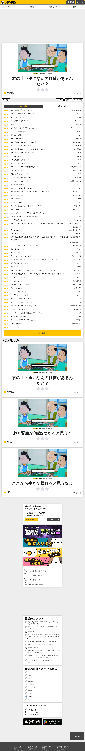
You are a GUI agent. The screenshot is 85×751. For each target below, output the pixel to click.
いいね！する (31, 710)
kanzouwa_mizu (76, 128)
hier (80, 298)
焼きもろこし (77, 192)
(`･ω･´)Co (78, 117)
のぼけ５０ (77, 288)
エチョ (28, 678)
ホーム (10, 7)
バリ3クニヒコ (76, 220)
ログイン (80, 2)
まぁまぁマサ (77, 227)
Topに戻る (77, 736)
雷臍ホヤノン (77, 209)
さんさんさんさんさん (74, 230)
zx (80, 213)
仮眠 (80, 188)
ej (80, 302)
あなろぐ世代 (30, 684)
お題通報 (68, 100)
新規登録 (71, 2)
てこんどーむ (77, 281)
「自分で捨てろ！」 (32, 632)
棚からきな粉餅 (76, 256)
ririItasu (28, 696)
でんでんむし (77, 277)
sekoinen (78, 267)
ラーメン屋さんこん (75, 206)
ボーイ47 (78, 252)
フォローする (31, 712)
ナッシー (29, 672)
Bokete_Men (77, 121)
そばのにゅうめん (75, 306)
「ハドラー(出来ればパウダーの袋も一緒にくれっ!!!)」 (40, 661)
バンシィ (78, 295)
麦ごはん (78, 320)
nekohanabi (30, 690)
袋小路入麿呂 (77, 259)
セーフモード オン (31, 519)
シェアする (6, 100)
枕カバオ (29, 681)
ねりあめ (78, 131)
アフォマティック (75, 167)
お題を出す (53, 7)
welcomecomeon (76, 110)
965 (8, 442)
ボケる (31, 7)
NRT (80, 216)
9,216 (9, 92)
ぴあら (79, 291)
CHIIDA (79, 274)
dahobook (78, 145)
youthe (79, 156)
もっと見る (42, 333)
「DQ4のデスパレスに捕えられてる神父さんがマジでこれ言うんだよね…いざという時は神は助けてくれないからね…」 (42, 637)
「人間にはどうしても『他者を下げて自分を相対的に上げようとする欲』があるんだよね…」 (42, 656)
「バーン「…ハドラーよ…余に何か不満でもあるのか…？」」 (41, 628)
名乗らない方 (77, 245)
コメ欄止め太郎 (76, 323)
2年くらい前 (77, 93)
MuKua (28, 675)
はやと (79, 263)
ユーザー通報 (78, 100)
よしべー (29, 693)
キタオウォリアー (75, 243)
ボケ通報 (59, 100)
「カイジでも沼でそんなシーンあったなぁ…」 (40, 645)
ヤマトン (78, 327)
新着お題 (45, 749)
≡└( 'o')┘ (78, 249)
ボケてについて (61, 749)
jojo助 (79, 199)
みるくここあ (77, 170)
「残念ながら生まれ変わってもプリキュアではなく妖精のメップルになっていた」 (42, 651)
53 (7, 492)
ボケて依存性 (77, 284)
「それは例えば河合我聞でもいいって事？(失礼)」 (41, 642)
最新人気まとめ (32, 749)
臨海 (80, 313)
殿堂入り (16, 749)
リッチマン (77, 184)
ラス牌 (79, 316)
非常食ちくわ (77, 309)
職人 (74, 7)
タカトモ (78, 114)
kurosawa (78, 177)
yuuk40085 (77, 124)
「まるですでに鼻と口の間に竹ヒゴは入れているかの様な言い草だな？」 (42, 623)
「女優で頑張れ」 (31, 648)
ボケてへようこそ (53, 519)
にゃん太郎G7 (76, 149)
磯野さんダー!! (76, 270)
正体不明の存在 (76, 195)
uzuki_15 (78, 135)
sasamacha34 (77, 160)
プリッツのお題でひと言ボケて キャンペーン (42, 570)
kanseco (78, 233)
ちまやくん (77, 138)
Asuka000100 (77, 142)
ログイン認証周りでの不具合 (42, 583)
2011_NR (78, 163)
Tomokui (79, 153)
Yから (79, 174)
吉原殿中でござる (75, 181)
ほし (80, 202)
